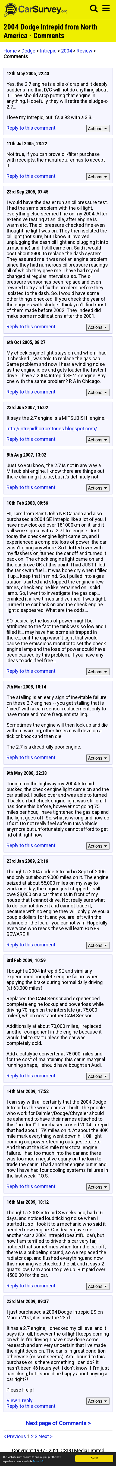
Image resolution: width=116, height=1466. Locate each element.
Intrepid (48, 51)
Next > (45, 1436)
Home (10, 51)
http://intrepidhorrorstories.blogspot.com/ (52, 428)
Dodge (28, 51)
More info (38, 1461)
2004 (66, 51)
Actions (98, 128)
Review (84, 51)
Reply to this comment (31, 128)
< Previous (15, 1436)
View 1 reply (20, 1400)
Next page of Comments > (58, 1423)
